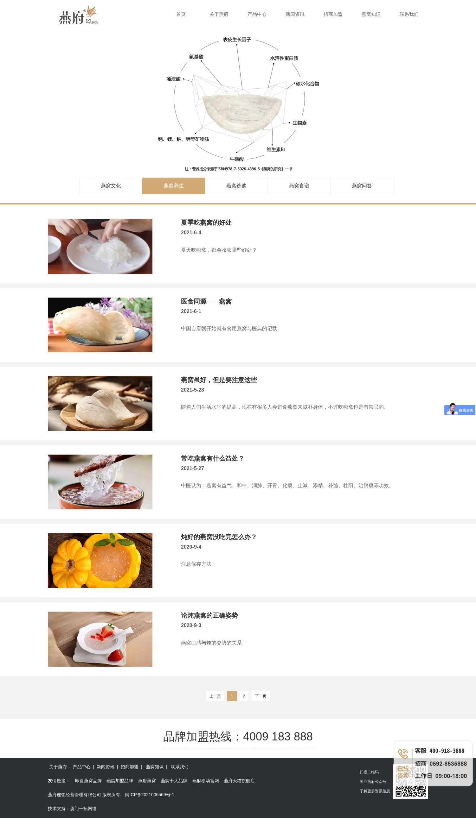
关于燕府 (218, 14)
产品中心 (257, 14)
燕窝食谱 (299, 185)
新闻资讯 (295, 14)
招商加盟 (333, 14)
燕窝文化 (111, 185)
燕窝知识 (371, 14)
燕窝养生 (174, 185)
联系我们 (409, 14)
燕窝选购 (236, 185)
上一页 (215, 696)
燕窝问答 (362, 185)
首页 (181, 14)
